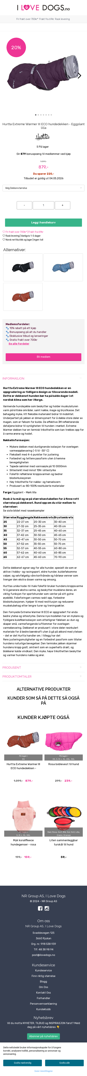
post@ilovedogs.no (43, 955)
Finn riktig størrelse (43, 976)
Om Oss (43, 987)
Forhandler (43, 998)
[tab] (43, 378)
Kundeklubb (43, 1009)
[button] (35, 115)
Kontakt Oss (43, 992)
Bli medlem (43, 356)
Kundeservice (43, 970)
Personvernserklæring (43, 1003)
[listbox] (43, 188)
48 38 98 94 (46, 949)
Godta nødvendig (22, 1062)
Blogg (43, 981)
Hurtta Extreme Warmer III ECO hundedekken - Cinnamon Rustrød (23, 768)
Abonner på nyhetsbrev (43, 1036)
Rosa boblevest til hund (63, 764)
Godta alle (64, 1062)
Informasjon (13, 378)
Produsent (11, 667)
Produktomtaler (16, 676)
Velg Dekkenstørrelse (16, 188)
